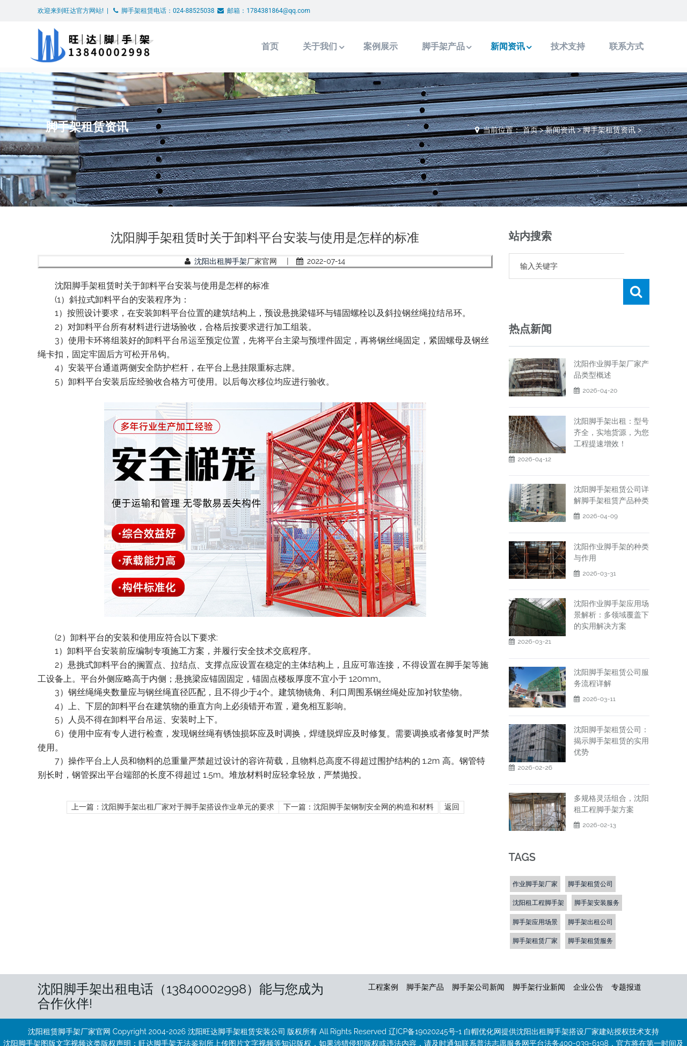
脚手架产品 (431, 46)
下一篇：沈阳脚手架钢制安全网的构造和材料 (358, 807)
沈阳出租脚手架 (220, 261)
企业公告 (588, 961)
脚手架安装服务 (596, 877)
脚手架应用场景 (535, 896)
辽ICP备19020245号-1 (425, 1005)
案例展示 (368, 46)
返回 (451, 807)
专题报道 (626, 961)
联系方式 (616, 46)
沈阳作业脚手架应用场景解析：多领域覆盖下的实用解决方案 (611, 589)
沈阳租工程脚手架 (538, 877)
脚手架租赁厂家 (535, 915)
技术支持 (557, 46)
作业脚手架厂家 (535, 858)
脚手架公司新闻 (478, 961)
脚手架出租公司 (590, 896)
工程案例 (383, 961)
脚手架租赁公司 (590, 858)
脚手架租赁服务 (590, 915)
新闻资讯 (496, 46)
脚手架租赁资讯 (609, 130)
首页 (257, 46)
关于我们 (307, 46)
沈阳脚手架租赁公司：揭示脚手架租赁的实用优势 (611, 715)
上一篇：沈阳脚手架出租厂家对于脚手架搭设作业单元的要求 (172, 807)
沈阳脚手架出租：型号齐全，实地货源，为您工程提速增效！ (611, 406)
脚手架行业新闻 (539, 961)
